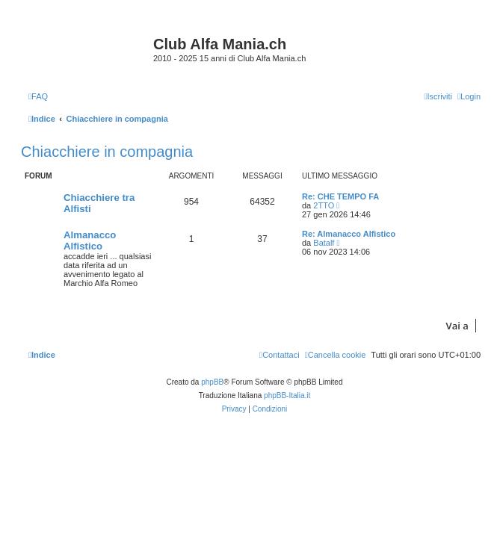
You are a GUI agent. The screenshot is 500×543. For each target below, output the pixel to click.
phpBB (212, 382)
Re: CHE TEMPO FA (340, 196)
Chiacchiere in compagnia (107, 151)
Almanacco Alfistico (90, 240)
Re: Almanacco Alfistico (348, 233)
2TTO (323, 205)
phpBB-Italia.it (287, 395)
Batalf (323, 242)
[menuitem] (38, 96)
